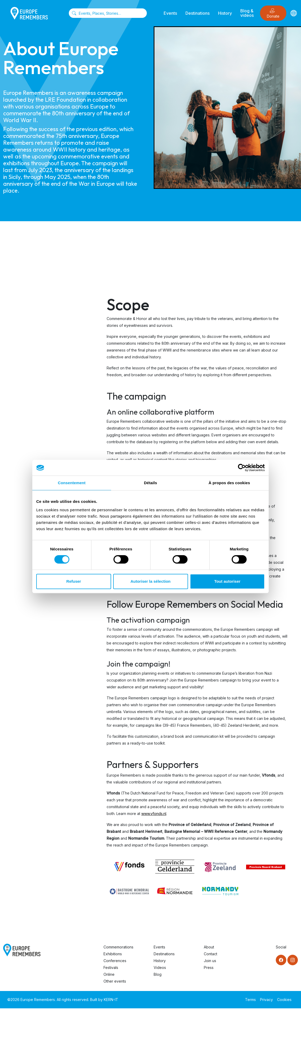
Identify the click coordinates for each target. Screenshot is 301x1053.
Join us (210, 960)
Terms (250, 999)
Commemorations (118, 947)
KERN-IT (111, 999)
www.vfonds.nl (153, 813)
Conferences (114, 960)
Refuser (73, 581)
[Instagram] (292, 960)
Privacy (266, 999)
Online (109, 974)
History (225, 13)
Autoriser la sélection (151, 581)
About (209, 947)
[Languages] (293, 13)
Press (209, 967)
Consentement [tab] (71, 483)
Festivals (110, 967)
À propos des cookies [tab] (229, 483)
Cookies (284, 999)
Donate (273, 13)
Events (170, 13)
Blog (158, 974)
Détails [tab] (150, 483)
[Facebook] (281, 960)
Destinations (197, 13)
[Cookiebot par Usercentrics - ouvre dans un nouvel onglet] (242, 468)
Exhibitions (112, 954)
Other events (114, 981)
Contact (210, 954)
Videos (160, 967)
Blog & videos (247, 13)
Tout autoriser (227, 581)
